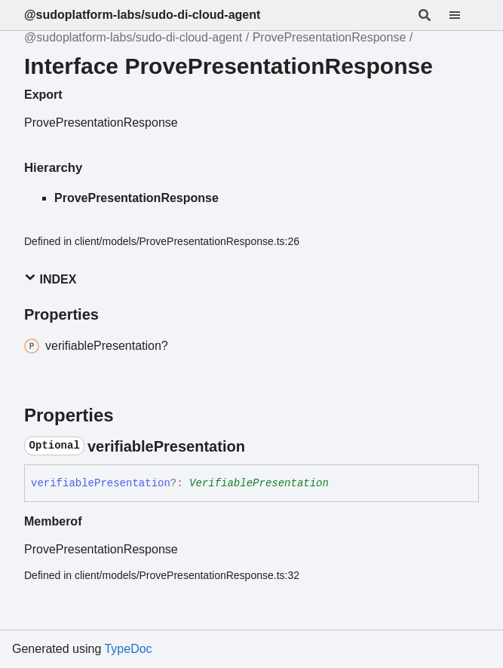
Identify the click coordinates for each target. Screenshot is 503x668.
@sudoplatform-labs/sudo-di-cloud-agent (142, 14)
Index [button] (50, 278)
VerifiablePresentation (259, 483)
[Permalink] (258, 446)
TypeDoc (128, 648)
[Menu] (464, 15)
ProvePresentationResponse (329, 37)
